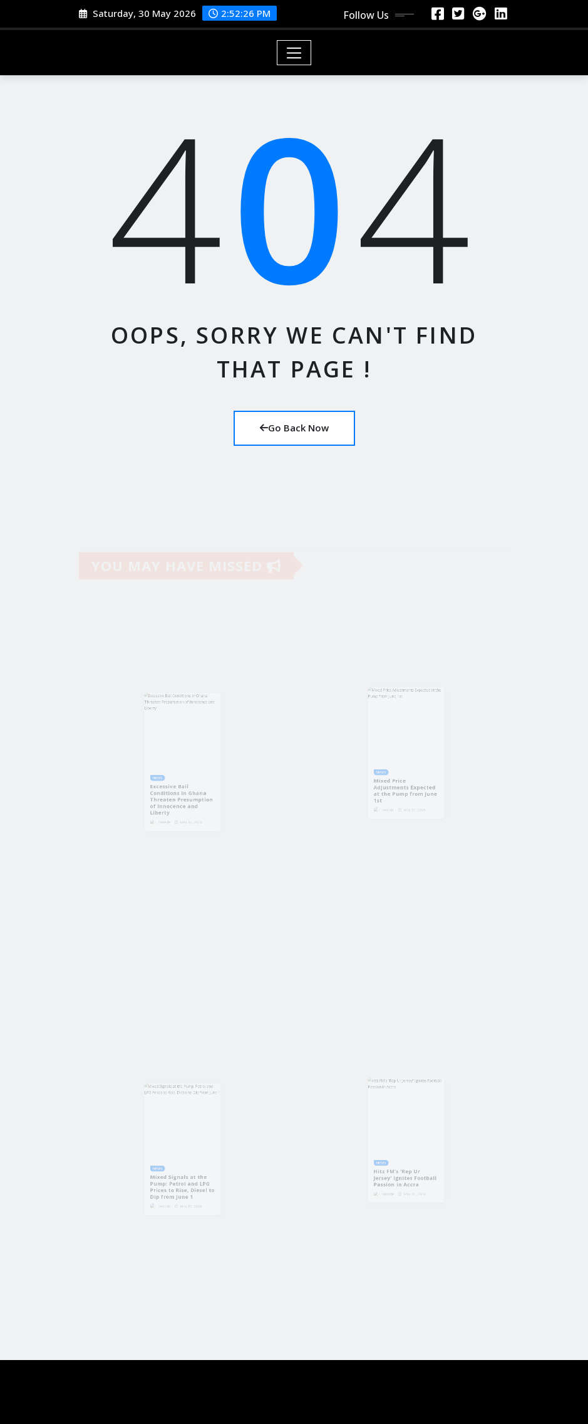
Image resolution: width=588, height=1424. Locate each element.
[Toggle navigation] (294, 52)
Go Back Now (294, 427)
